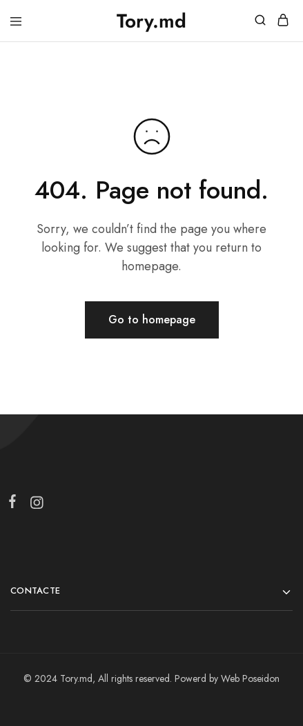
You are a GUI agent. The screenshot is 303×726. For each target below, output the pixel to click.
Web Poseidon (250, 678)
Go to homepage (151, 319)
